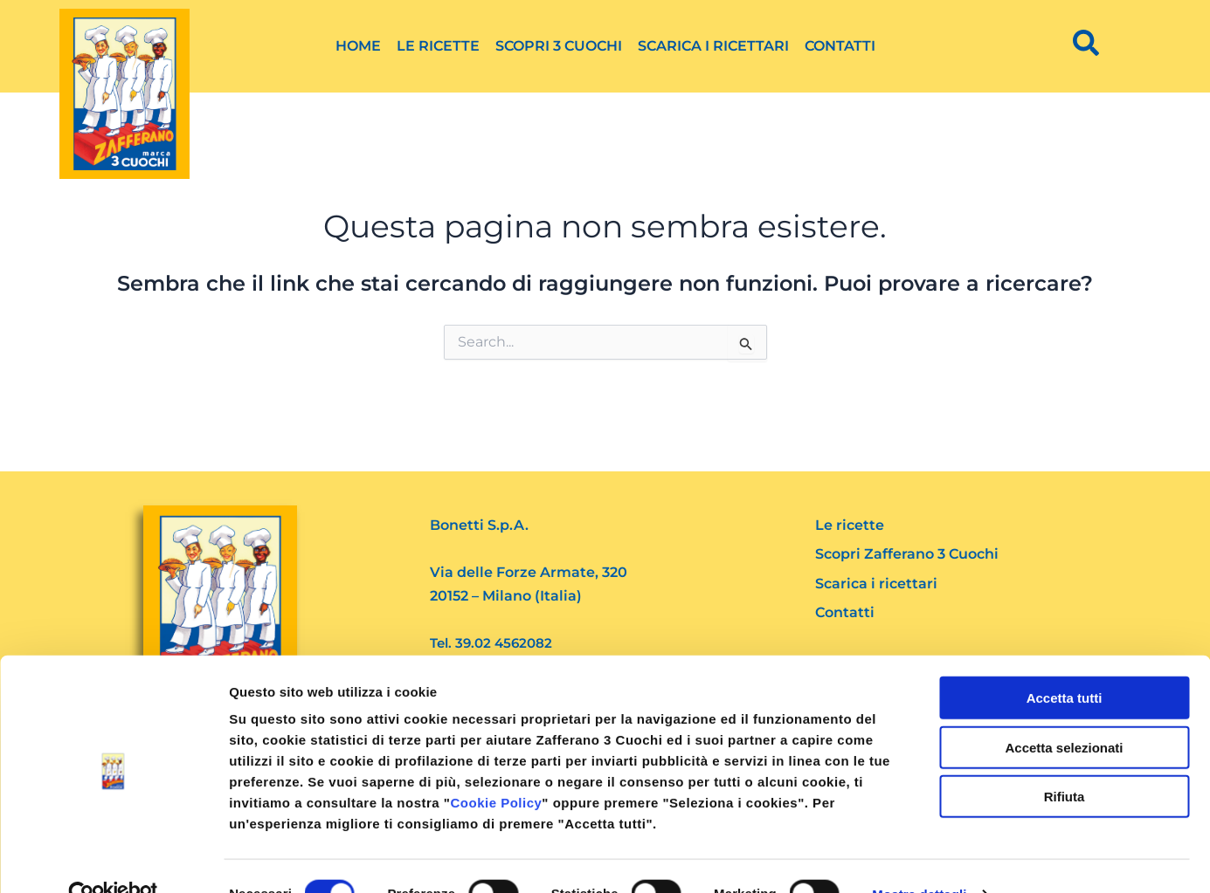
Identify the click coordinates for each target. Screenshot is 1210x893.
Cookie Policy (496, 766)
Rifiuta (1064, 760)
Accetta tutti (1065, 662)
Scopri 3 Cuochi (558, 46)
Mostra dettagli (919, 858)
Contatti (840, 46)
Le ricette (438, 46)
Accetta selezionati (1064, 711)
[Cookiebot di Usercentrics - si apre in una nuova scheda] (113, 859)
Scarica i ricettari (713, 46)
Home (358, 46)
